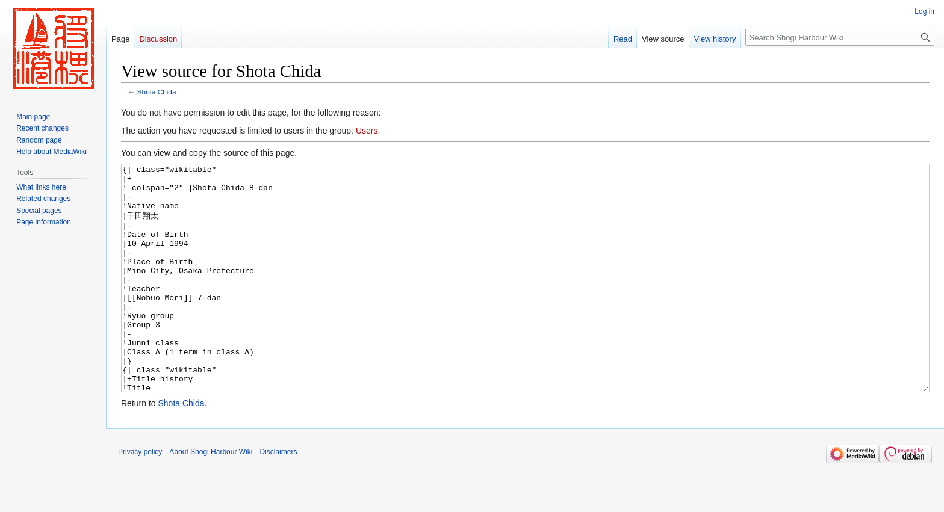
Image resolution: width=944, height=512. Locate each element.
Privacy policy (140, 497)
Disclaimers (278, 497)
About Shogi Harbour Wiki (210, 497)
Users (367, 130)
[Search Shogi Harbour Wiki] (839, 37)
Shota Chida (156, 92)
